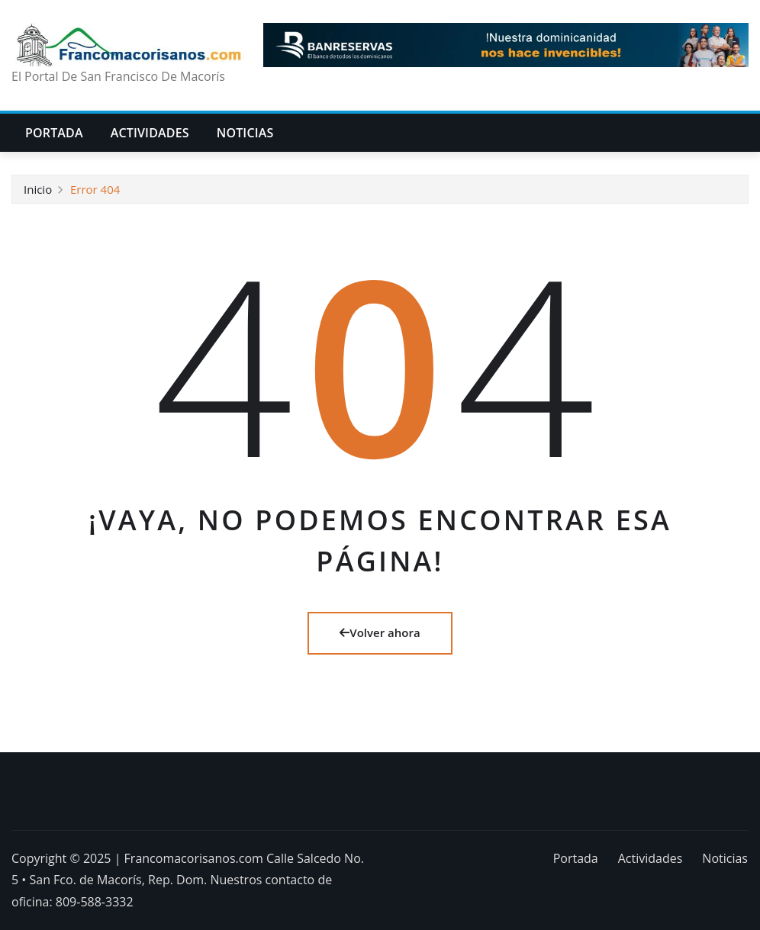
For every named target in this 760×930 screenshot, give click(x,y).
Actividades (150, 132)
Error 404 (95, 189)
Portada (54, 132)
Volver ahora (380, 632)
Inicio (38, 189)
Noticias (245, 132)
